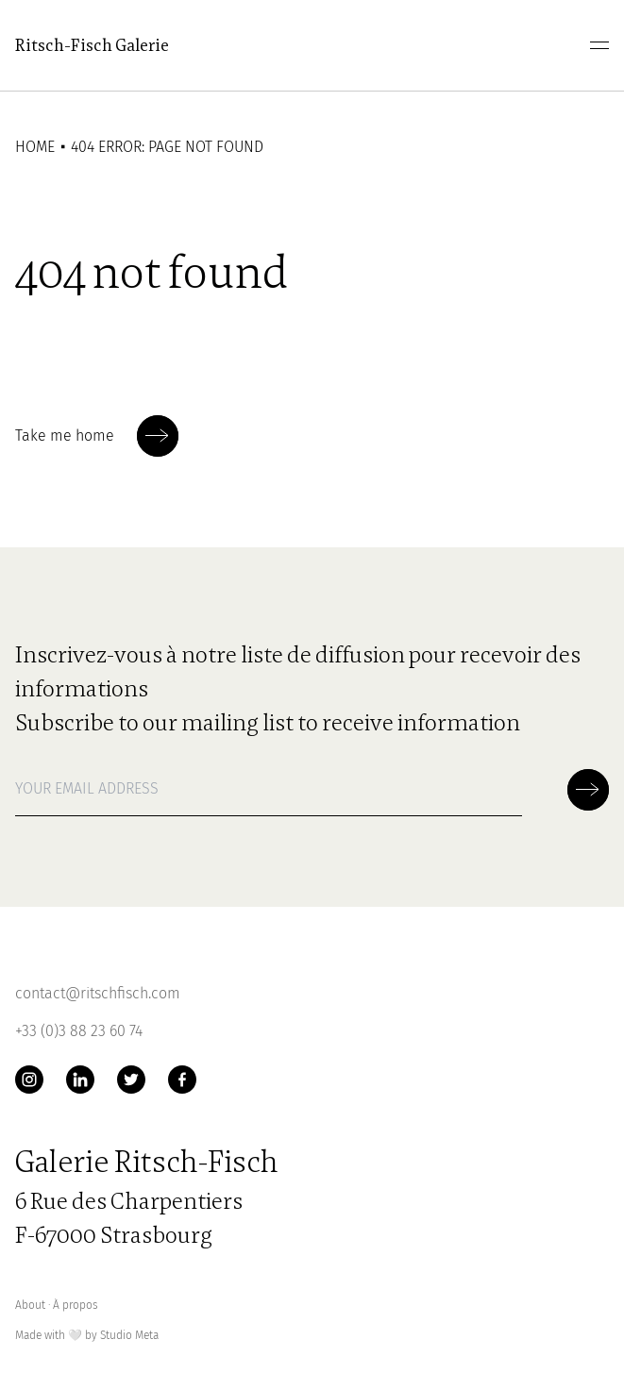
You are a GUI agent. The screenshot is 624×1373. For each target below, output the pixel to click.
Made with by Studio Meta (87, 1336)
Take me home (96, 436)
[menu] (599, 45)
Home (35, 147)
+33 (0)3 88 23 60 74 (79, 1031)
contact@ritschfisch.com (97, 993)
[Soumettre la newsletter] (157, 436)
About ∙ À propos (56, 1305)
